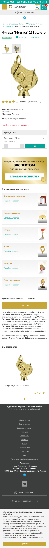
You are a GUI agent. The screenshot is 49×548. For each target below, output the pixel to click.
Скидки (24, 432)
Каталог (22, 24)
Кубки (7, 230)
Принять (24, 544)
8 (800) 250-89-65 (24, 12)
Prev (5, 76)
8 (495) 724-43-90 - (24, 469)
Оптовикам (24, 436)
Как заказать (24, 424)
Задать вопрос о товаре (29, 37)
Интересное (24, 448)
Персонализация (12, 280)
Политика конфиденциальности (24, 459)
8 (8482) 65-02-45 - (24, 466)
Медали (8, 264)
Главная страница (9, 24)
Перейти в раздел (11, 201)
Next (44, 76)
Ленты (7, 247)
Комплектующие (12, 213)
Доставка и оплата (25, 428)
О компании (24, 420)
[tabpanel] (24, 373)
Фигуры (30, 24)
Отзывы (24, 440)
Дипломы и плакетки (14, 196)
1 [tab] (24, 399)
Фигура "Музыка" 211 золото (16, 386)
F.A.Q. (24, 444)
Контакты (25, 305)
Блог (24, 455)
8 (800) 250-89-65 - (25, 471)
